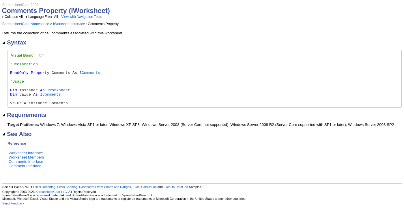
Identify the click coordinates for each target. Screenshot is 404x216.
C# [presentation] (41, 55)
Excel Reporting (44, 195)
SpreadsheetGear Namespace (25, 24)
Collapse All (14, 17)
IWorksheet (58, 95)
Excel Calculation (145, 195)
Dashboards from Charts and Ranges (105, 195)
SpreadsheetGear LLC (51, 200)
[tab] (22, 55)
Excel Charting (67, 195)
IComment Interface (24, 174)
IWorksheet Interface (69, 24)
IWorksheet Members (26, 166)
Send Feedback (13, 212)
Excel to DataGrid (176, 195)
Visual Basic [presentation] (22, 55)
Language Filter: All (43, 17)
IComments (89, 75)
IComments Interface (25, 170)
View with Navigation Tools (81, 17)
